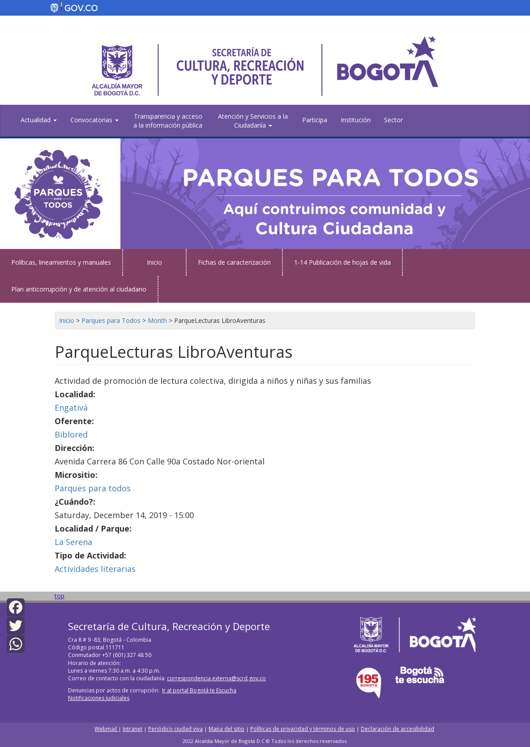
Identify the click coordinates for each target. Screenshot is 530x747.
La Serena (73, 542)
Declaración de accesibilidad (397, 729)
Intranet (132, 729)
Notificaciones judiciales (98, 698)
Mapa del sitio (226, 729)
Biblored (71, 434)
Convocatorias (94, 120)
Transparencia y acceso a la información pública (167, 120)
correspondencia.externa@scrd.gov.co (216, 678)
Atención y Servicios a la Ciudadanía (253, 120)
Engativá (71, 407)
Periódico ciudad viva (175, 729)
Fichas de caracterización (234, 262)
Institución (356, 120)
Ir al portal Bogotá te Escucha (199, 690)
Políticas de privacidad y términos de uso (302, 729)
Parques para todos (93, 488)
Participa (314, 120)
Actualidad (39, 120)
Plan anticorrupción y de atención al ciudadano (78, 289)
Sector (393, 120)
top (59, 596)
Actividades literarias (95, 568)
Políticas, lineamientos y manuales (61, 262)
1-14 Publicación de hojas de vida (342, 262)
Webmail (106, 729)
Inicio (154, 262)
